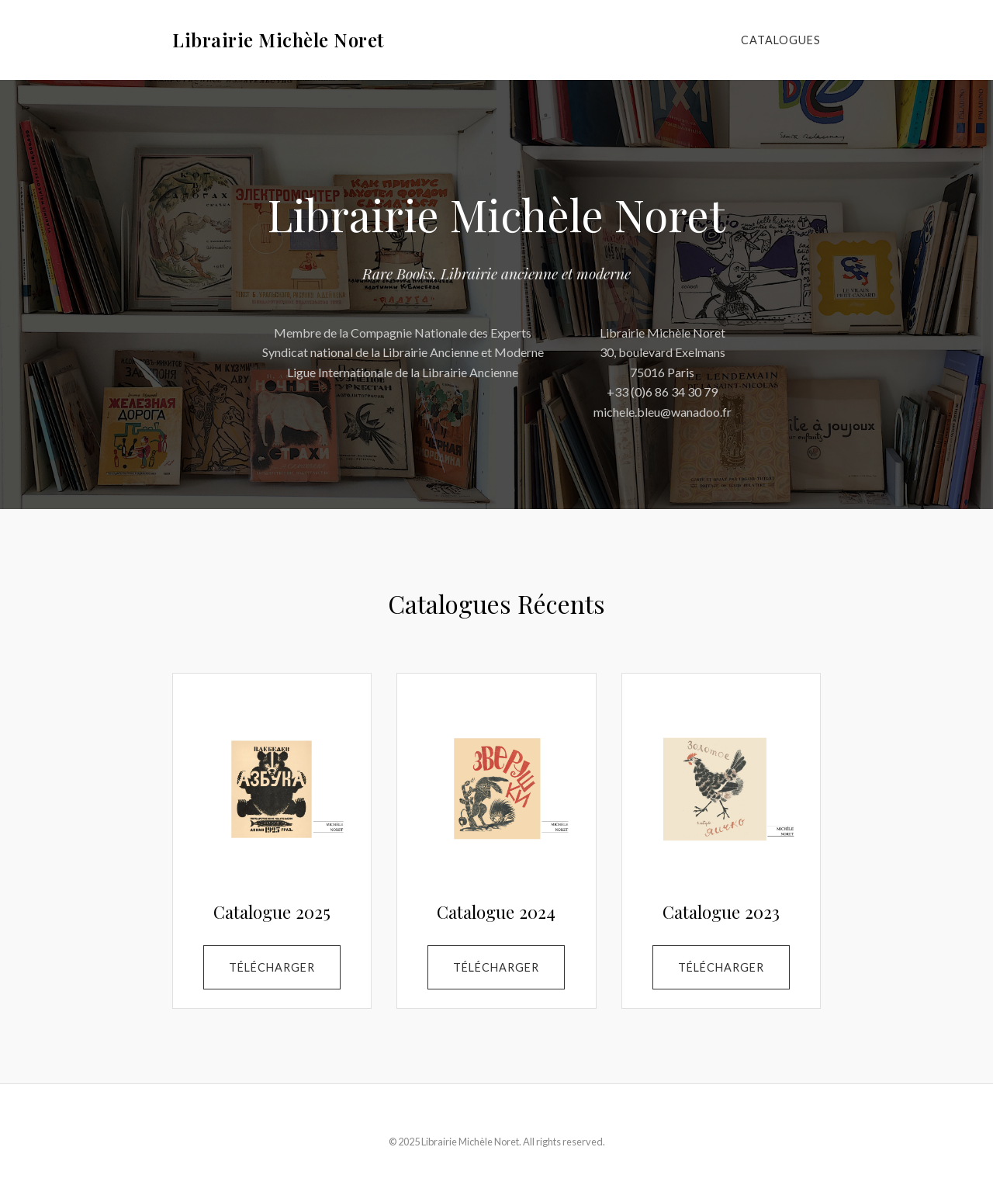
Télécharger (272, 967)
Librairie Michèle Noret (278, 39)
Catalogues (781, 40)
